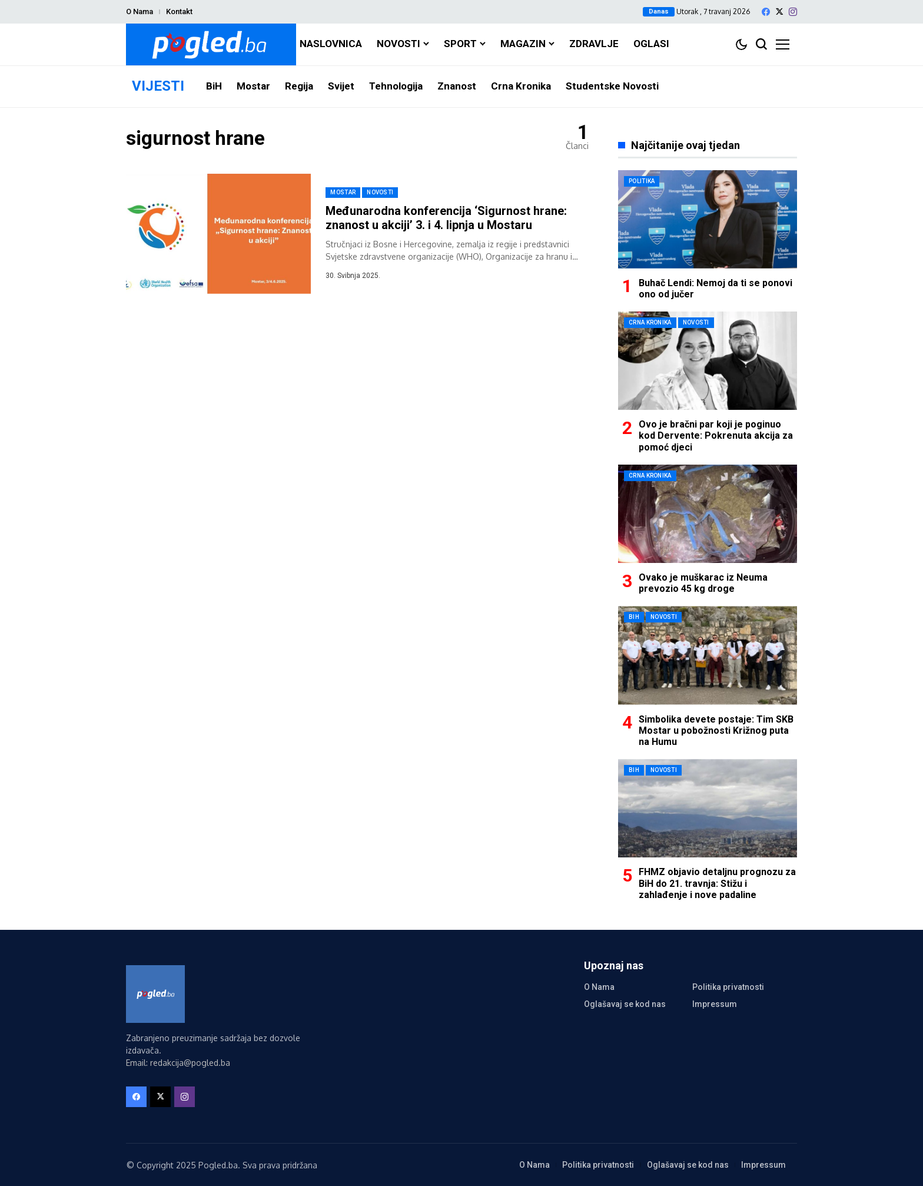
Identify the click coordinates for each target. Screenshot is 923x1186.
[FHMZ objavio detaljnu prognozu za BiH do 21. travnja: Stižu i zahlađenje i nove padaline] (707, 808)
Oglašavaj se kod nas (625, 1004)
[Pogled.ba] (211, 44)
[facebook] (766, 12)
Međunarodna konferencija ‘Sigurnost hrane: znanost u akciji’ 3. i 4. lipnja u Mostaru (446, 218)
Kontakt (179, 11)
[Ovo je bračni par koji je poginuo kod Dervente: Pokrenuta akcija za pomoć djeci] (707, 361)
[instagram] (793, 12)
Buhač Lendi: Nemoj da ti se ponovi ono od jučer (715, 288)
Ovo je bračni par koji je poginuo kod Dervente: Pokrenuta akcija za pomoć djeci (716, 435)
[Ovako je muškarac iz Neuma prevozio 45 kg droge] (707, 514)
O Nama (139, 11)
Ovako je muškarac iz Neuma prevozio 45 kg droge (703, 583)
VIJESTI (158, 86)
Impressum (714, 1004)
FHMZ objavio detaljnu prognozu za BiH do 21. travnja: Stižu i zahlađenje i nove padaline (717, 883)
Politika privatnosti (728, 987)
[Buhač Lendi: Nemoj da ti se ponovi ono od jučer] (707, 219)
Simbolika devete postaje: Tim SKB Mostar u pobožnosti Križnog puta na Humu (716, 730)
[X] (779, 11)
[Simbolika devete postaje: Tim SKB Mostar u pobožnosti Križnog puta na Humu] (707, 655)
